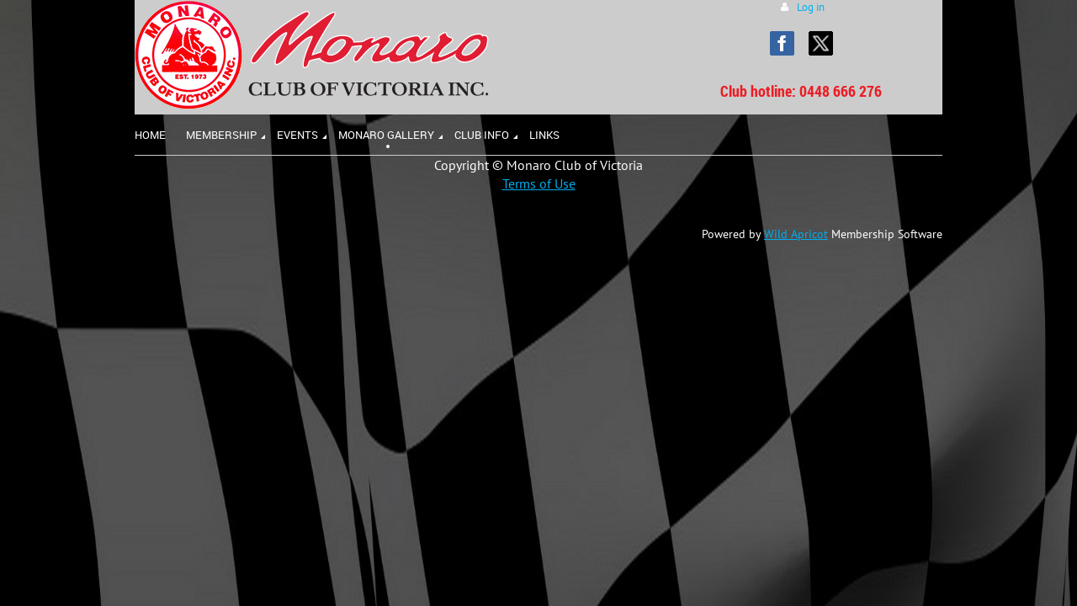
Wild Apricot (796, 234)
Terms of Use (539, 183)
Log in (811, 7)
